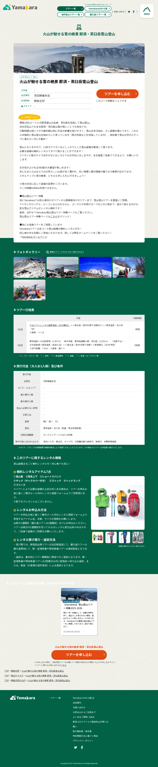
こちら (53, 216)
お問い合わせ (119, 11)
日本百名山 (25, 77)
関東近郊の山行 (18, 680)
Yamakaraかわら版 (98, 8)
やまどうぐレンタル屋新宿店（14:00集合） (50, 325)
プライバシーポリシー (83, 740)
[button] (147, 11)
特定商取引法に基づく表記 (85, 735)
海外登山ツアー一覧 (72, 14)
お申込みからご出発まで (84, 712)
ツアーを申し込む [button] (117, 93)
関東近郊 (15, 670)
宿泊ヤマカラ (17, 675)
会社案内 (77, 702)
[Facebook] (134, 12)
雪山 (35, 77)
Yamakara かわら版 (82, 697)
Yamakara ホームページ (34, 237)
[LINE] (131, 108)
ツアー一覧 (74, 8)
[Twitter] (129, 12)
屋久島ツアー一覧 (100, 14)
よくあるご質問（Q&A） (84, 716)
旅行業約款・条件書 (82, 731)
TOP (6, 670)
